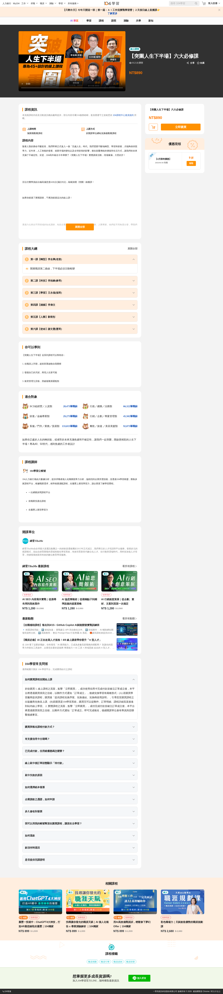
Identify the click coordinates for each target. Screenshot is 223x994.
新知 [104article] (150, 20)
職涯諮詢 (118, 961)
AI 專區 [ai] (74, 20)
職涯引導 (105, 961)
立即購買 (180, 127)
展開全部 (80, 227)
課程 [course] (101, 20)
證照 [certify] (113, 20)
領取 (191, 163)
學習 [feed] (88, 20)
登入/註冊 (212, 3)
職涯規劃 (92, 961)
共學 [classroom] (138, 20)
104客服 (6, 991)
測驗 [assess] (126, 20)
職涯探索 (130, 961)
